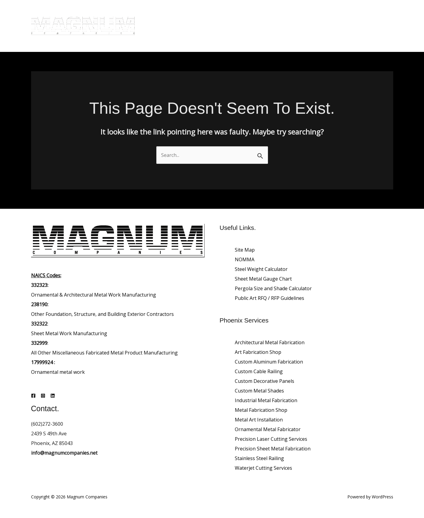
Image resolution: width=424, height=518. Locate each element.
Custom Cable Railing (259, 371)
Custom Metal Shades (259, 390)
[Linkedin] (52, 395)
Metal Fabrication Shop (261, 410)
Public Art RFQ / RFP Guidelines (269, 298)
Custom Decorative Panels (264, 381)
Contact (350, 15)
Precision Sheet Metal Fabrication (273, 448)
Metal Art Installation (259, 419)
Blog (179, 15)
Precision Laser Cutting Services (271, 439)
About (201, 15)
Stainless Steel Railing (259, 458)
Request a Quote (169, 36)
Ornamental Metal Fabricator (268, 429)
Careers (322, 15)
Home (157, 15)
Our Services (231, 15)
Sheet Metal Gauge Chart (263, 278)
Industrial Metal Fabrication (266, 400)
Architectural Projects (279, 15)
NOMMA (244, 259)
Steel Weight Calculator (261, 269)
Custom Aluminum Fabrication (269, 361)
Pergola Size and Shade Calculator (273, 288)
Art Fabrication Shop (258, 352)
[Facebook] (33, 395)
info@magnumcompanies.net (64, 453)
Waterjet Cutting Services (263, 468)
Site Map (245, 249)
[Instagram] (43, 395)
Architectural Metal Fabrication (269, 342)
